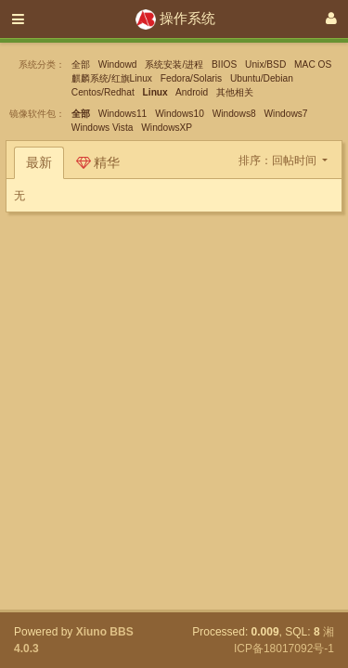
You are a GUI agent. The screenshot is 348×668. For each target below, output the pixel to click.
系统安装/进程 (174, 64)
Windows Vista (102, 127)
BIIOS (224, 64)
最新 (39, 162)
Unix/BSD (265, 64)
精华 (98, 162)
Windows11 (123, 114)
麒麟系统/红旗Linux (111, 78)
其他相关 (234, 92)
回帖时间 (295, 160)
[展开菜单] (18, 19)
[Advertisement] (174, 336)
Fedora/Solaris (191, 78)
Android (191, 92)
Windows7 (286, 114)
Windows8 (234, 114)
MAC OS (312, 64)
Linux (155, 92)
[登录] (331, 19)
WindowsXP (166, 127)
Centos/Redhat (103, 92)
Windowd (117, 64)
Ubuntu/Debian (261, 78)
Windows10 (179, 114)
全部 (80, 64)
